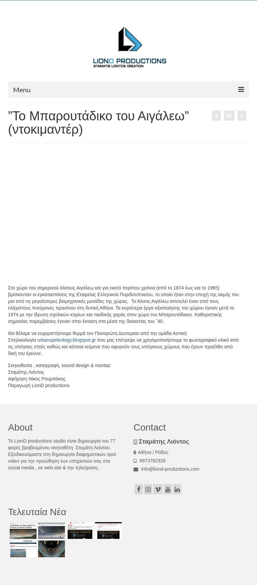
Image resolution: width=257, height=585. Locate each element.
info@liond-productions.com (166, 469)
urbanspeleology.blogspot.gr (66, 340)
